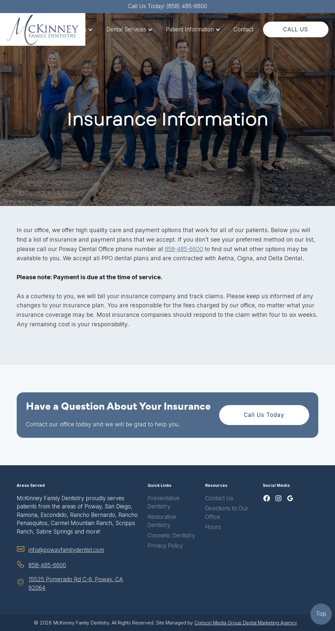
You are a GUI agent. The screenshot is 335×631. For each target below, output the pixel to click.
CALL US (295, 29)
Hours (213, 527)
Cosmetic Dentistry (171, 535)
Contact (243, 29)
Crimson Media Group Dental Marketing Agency (245, 622)
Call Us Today (264, 415)
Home (41, 29)
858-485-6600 (184, 249)
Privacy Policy (165, 545)
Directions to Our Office (226, 512)
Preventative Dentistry (164, 502)
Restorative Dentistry (162, 521)
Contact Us (219, 498)
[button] (78, 30)
